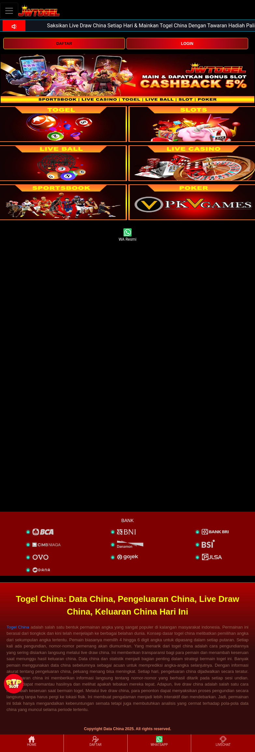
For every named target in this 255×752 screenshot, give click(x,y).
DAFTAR (64, 43)
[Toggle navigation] (9, 11)
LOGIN (187, 43)
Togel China (18, 627)
